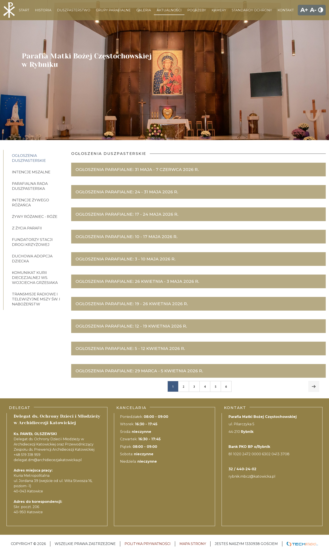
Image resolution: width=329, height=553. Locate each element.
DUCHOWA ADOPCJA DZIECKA (32, 258)
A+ (304, 9)
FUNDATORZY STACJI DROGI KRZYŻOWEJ (32, 242)
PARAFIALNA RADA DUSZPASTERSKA (30, 186)
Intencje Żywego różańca (30, 202)
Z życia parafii (27, 228)
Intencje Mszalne (31, 172)
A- (313, 9)
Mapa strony (192, 544)
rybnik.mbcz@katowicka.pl (252, 476)
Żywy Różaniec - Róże (34, 216)
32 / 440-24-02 (242, 469)
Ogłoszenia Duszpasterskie (29, 158)
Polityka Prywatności (148, 544)
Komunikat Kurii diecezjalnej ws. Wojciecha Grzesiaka (35, 277)
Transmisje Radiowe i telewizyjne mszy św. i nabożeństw (36, 299)
